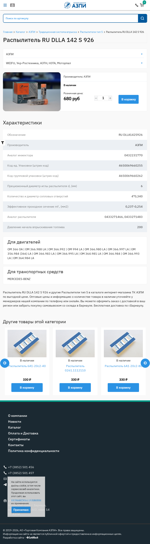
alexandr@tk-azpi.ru (12, 5)
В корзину (128, 99)
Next (145, 363)
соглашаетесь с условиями (26, 499)
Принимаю (21, 510)
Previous (4, 363)
